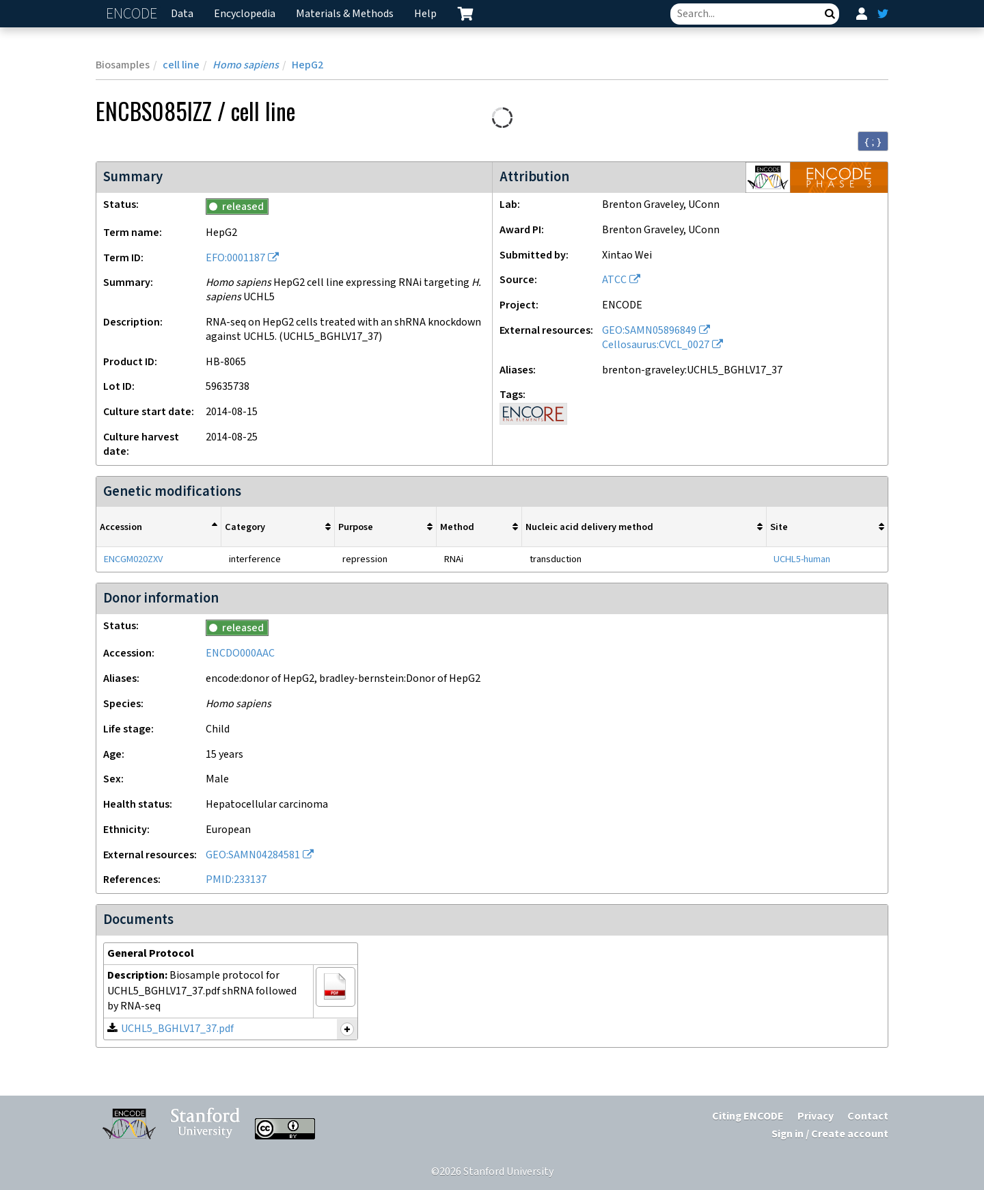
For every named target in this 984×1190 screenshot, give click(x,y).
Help (425, 14)
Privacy (815, 1116)
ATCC (614, 280)
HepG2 (307, 65)
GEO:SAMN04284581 (253, 855)
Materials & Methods (345, 14)
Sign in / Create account (829, 1134)
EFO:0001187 (235, 258)
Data (182, 14)
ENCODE (133, 14)
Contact (867, 1116)
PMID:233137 (236, 880)
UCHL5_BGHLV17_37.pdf (177, 1029)
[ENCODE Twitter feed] (882, 13)
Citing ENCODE (748, 1116)
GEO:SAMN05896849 (649, 330)
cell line (181, 65)
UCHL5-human (802, 559)
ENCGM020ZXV (133, 559)
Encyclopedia (244, 14)
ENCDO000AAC (240, 653)
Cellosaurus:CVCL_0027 (655, 345)
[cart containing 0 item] (465, 13)
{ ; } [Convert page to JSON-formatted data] (873, 141)
